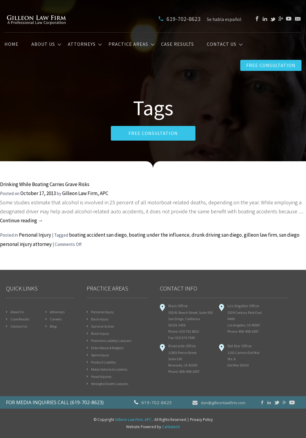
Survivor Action (102, 326)
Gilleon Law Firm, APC (85, 193)
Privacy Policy (201, 419)
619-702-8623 (180, 19)
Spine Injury (100, 355)
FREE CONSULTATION (153, 133)
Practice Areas (128, 44)
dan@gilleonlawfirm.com (218, 402)
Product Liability (103, 362)
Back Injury (99, 319)
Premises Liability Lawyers (111, 340)
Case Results (177, 44)
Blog (53, 326)
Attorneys (82, 44)
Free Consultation (271, 65)
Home (11, 44)
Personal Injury (35, 235)
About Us (43, 44)
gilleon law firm (260, 235)
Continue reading (21, 220)
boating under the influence (159, 235)
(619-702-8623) (87, 402)
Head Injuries (101, 376)
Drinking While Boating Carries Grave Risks (44, 184)
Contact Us (221, 44)
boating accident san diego (98, 235)
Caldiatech (171, 426)
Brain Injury (100, 333)
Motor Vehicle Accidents (109, 369)
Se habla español (224, 19)
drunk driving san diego (217, 235)
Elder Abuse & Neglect (107, 348)
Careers (56, 319)
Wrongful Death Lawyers (109, 383)
